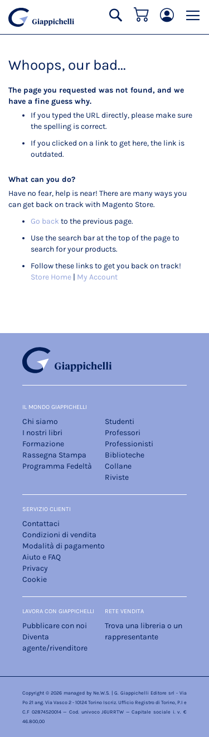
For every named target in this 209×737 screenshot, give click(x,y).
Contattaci (41, 523)
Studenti (119, 421)
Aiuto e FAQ (41, 557)
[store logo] (41, 17)
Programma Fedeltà (57, 466)
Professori (122, 432)
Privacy (35, 568)
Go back (45, 221)
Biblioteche (124, 455)
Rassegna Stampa (54, 455)
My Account (97, 277)
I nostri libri (42, 432)
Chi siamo (40, 421)
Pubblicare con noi (54, 625)
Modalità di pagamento (63, 546)
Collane (118, 466)
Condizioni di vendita (59, 534)
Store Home (51, 277)
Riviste (117, 477)
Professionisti (129, 444)
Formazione (43, 444)
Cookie (34, 579)
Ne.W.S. (101, 693)
